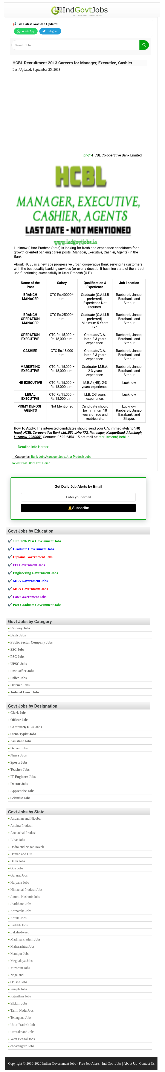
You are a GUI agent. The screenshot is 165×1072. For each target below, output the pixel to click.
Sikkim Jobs (18, 1003)
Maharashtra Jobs (22, 946)
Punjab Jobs (18, 989)
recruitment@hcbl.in (114, 437)
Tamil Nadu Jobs (22, 1010)
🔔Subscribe (78, 508)
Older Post (34, 463)
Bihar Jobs (17, 840)
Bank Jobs (38, 456)
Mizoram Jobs (20, 968)
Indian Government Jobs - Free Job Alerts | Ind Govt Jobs (81, 1063)
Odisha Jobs (18, 982)
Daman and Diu (21, 854)
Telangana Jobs (20, 1017)
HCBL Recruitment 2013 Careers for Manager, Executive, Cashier (72, 62)
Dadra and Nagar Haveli (27, 847)
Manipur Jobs (19, 953)
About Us (130, 1063)
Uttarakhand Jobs (22, 1032)
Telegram (50, 31)
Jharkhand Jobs (20, 904)
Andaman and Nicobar (25, 818)
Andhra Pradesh (21, 825)
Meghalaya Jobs (21, 961)
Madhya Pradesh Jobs (25, 939)
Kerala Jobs (18, 918)
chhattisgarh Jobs (22, 1046)
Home (46, 463)
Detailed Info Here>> (33, 447)
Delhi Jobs (17, 861)
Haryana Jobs (19, 882)
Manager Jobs (55, 456)
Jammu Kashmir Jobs (25, 897)
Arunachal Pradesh (23, 832)
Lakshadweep (19, 932)
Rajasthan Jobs (20, 996)
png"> (53, 155)
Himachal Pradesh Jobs (26, 889)
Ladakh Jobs (19, 925)
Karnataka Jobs (20, 911)
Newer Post (19, 463)
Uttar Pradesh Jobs (78, 456)
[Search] (144, 45)
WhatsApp (26, 31)
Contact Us (147, 1063)
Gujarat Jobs (19, 875)
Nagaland (16, 975)
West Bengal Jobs (22, 1039)
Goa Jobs (16, 868)
